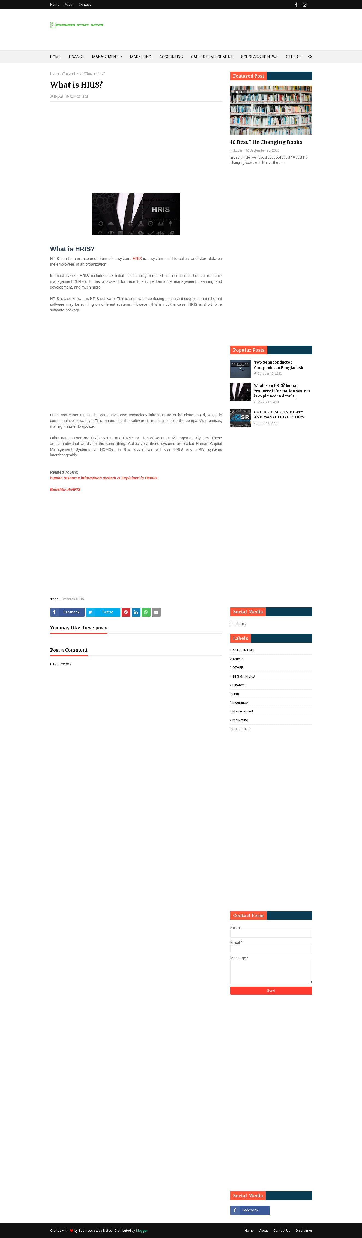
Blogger (142, 1231)
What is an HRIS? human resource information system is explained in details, (282, 391)
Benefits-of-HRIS (65, 489)
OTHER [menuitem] (292, 57)
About (69, 5)
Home (54, 5)
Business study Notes (95, 1231)
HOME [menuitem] (55, 57)
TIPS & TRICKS (243, 676)
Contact (85, 5)
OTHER (237, 668)
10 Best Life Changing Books (266, 142)
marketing (240, 720)
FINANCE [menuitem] (76, 57)
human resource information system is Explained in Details (104, 478)
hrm (235, 694)
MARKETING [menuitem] (140, 57)
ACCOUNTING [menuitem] (171, 57)
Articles (238, 659)
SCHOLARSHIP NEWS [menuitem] (259, 57)
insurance (240, 702)
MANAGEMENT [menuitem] (105, 57)
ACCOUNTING (243, 650)
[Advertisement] (136, 145)
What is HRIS (71, 73)
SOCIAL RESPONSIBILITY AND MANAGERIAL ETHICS (279, 415)
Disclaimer (304, 1231)
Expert (58, 97)
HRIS (137, 258)
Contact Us (281, 1231)
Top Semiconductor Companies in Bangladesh (278, 365)
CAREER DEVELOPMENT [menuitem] (212, 57)
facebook (238, 624)
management (242, 711)
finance (238, 685)
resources (240, 729)
